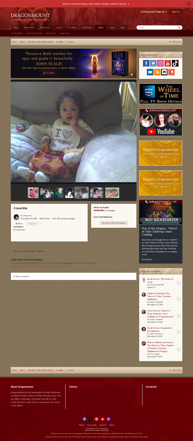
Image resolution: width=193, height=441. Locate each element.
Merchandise (29, 27)
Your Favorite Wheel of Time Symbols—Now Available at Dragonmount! (160, 313)
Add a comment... (21, 276)
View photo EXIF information (114, 223)
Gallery (101, 28)
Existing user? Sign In (154, 11)
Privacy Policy (92, 425)
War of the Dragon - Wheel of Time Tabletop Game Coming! (159, 231)
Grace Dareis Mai (157, 285)
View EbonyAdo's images (63, 218)
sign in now (68, 263)
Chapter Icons (64, 33)
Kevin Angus (155, 354)
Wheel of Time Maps (34, 33)
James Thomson (156, 334)
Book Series (87, 27)
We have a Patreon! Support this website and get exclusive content (94, 4)
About (112, 27)
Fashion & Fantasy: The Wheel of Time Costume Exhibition (159, 296)
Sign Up (176, 11)
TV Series (72, 27)
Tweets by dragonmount (80, 391)
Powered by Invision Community (96, 430)
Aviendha (99, 210)
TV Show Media (16, 33)
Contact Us (103, 425)
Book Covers (50, 33)
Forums (59, 27)
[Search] (150, 27)
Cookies (111, 425)
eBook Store (45, 27)
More (123, 27)
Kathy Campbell (156, 302)
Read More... (148, 259)
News (16, 27)
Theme (82, 425)
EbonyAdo (27, 215)
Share (19, 224)
